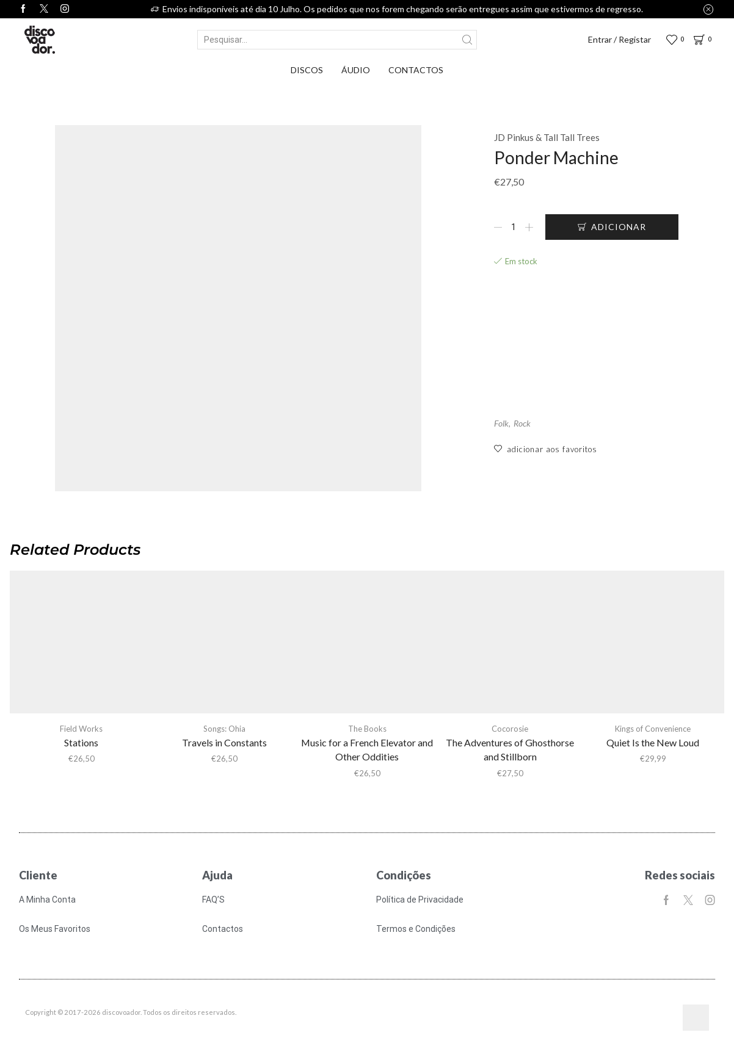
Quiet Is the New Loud (652, 742)
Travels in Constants (224, 742)
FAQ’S (213, 899)
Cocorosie (510, 729)
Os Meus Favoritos (54, 929)
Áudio (355, 70)
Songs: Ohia (224, 729)
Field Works (81, 729)
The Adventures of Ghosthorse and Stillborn (510, 750)
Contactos (415, 70)
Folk (501, 424)
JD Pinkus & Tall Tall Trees (547, 137)
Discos (307, 70)
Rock (522, 424)
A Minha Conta (47, 899)
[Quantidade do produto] (513, 227)
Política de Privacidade (419, 899)
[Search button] (467, 40)
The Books (367, 729)
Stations (81, 742)
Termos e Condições (416, 929)
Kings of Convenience (653, 729)
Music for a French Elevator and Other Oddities (367, 750)
